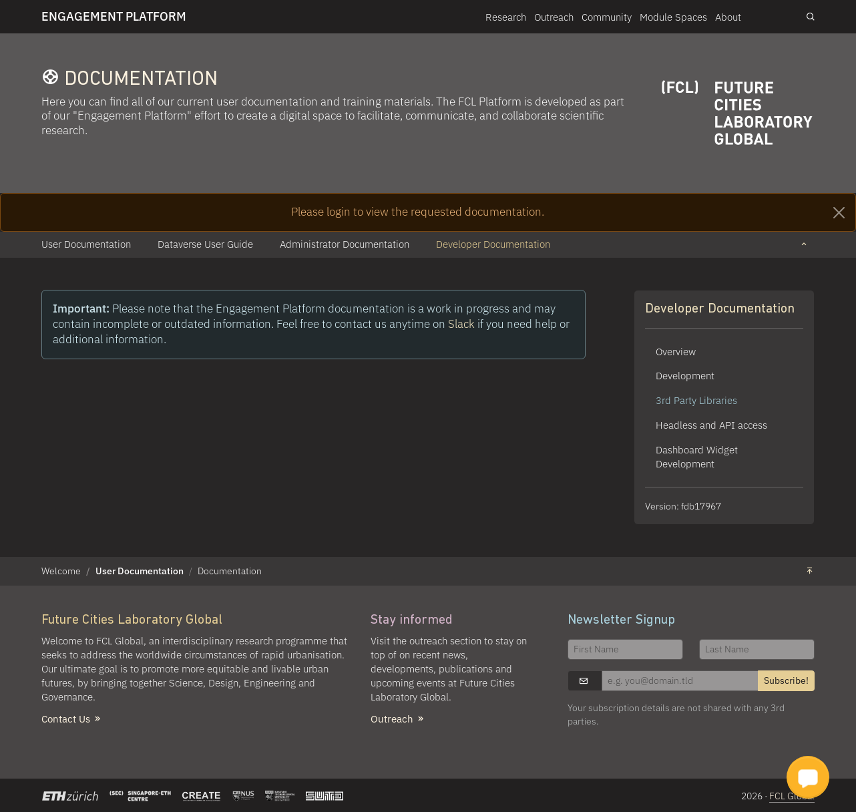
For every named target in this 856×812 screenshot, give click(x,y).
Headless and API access (711, 424)
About (728, 16)
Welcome (61, 571)
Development (685, 375)
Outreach (554, 16)
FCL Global (792, 796)
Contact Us (72, 718)
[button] (804, 244)
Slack (462, 324)
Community (607, 16)
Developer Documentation (720, 309)
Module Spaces (673, 16)
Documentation (230, 571)
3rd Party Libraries (696, 400)
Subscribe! (786, 680)
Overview (676, 351)
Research (505, 16)
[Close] (839, 213)
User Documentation (139, 571)
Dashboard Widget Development (697, 456)
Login (774, 16)
